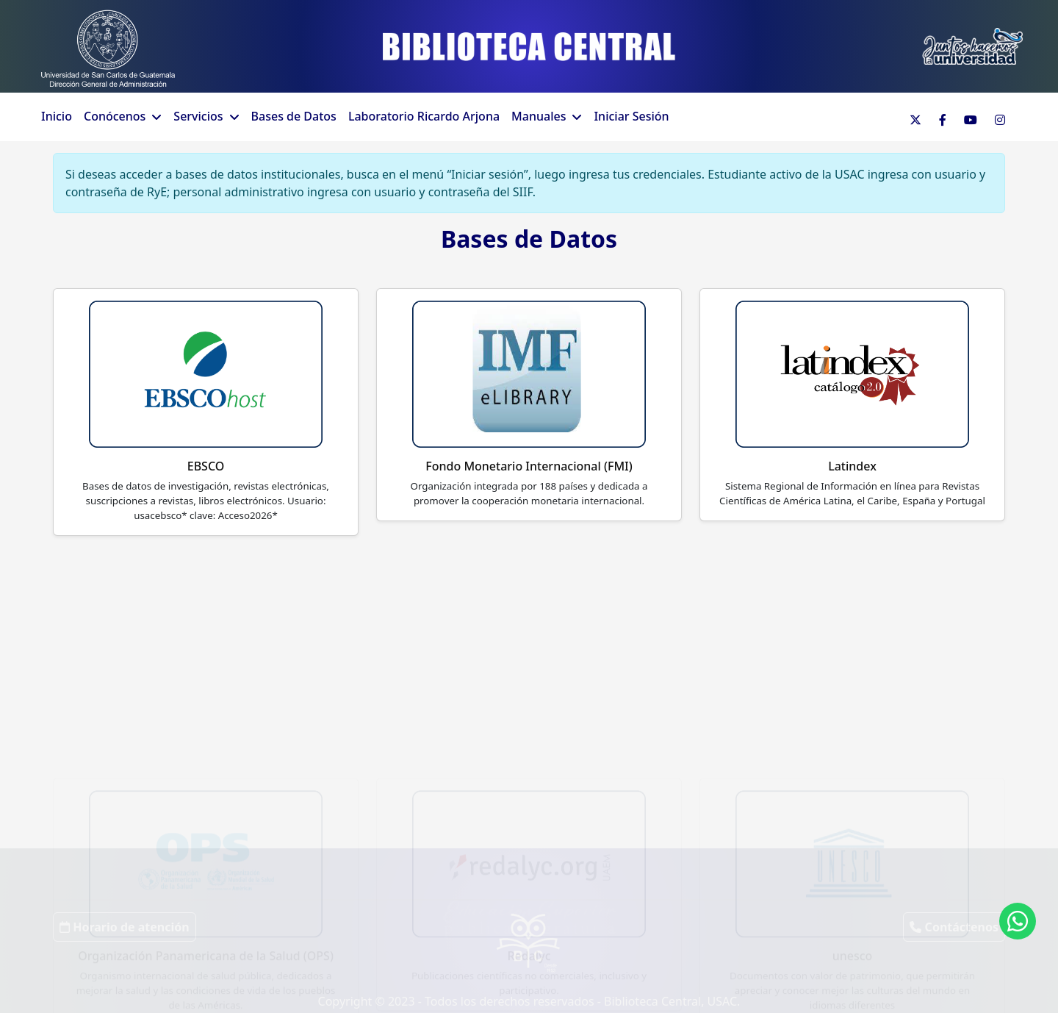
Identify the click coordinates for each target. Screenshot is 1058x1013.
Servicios (198, 116)
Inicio (56, 116)
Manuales (538, 116)
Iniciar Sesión (631, 116)
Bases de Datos (294, 116)
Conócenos (114, 116)
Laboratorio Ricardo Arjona (424, 116)
